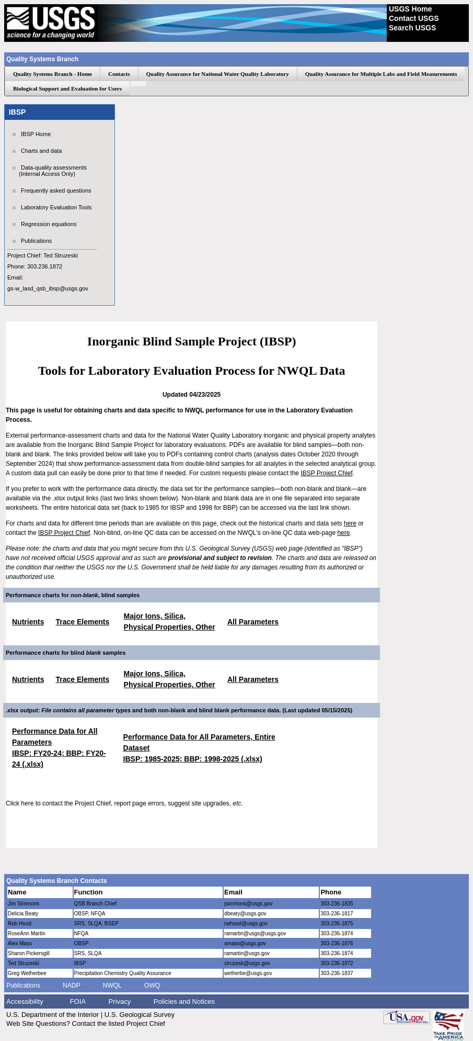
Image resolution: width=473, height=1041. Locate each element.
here (350, 523)
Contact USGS (414, 18)
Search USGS (412, 28)
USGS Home (410, 9)
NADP (71, 985)
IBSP (15, 112)
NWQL (112, 985)
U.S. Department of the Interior (52, 1014)
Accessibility (24, 1001)
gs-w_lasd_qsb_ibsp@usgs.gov (47, 288)
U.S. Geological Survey (140, 1014)
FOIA (78, 1001)
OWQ (152, 985)
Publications (23, 985)
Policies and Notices (184, 1001)
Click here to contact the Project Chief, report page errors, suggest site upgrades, (124, 803)
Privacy (120, 1001)
